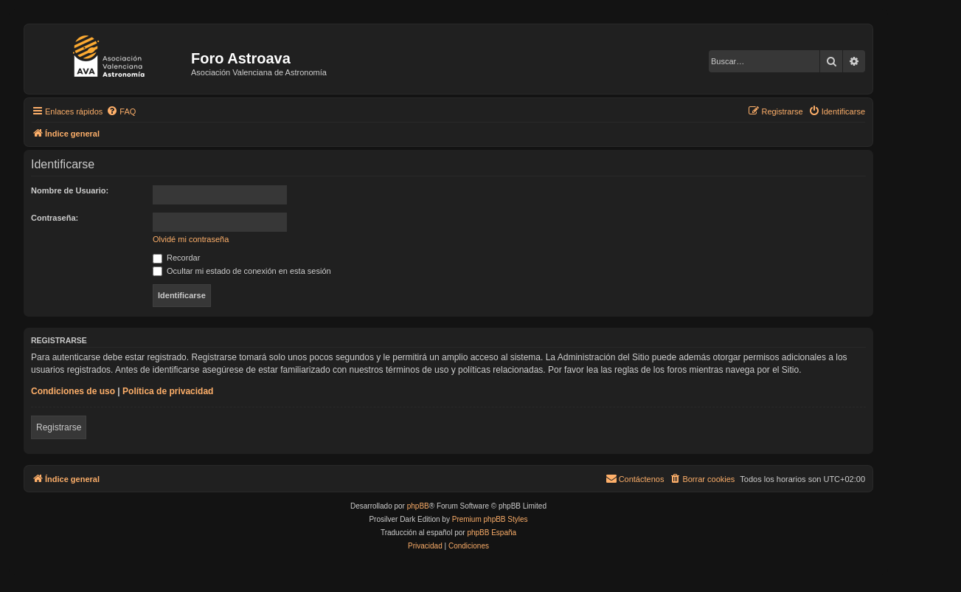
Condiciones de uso (73, 391)
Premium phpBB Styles (490, 519)
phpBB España (491, 533)
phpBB (418, 506)
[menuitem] (121, 111)
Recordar (176, 257)
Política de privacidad (167, 391)
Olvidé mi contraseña (191, 239)
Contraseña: (54, 217)
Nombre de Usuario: (69, 190)
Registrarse (58, 427)
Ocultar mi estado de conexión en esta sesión (242, 270)
